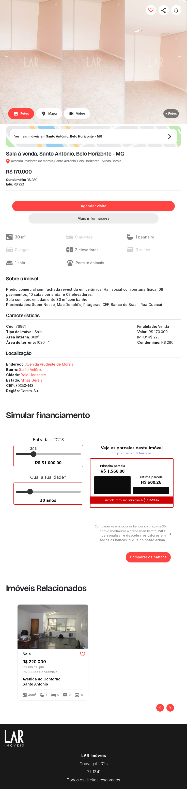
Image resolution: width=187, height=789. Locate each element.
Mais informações (93, 218)
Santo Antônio (30, 369)
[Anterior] (160, 707)
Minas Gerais (31, 380)
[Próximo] (170, 707)
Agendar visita (93, 206)
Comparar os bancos (148, 557)
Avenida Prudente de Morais (49, 364)
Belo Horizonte (33, 375)
